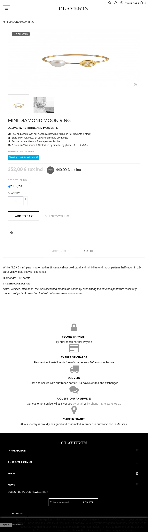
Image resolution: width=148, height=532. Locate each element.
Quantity (14, 193)
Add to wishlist (57, 216)
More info (58, 251)
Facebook (17, 513)
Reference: (13, 151)
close (6, 525)
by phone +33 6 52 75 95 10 (76, 145)
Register (88, 502)
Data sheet (89, 251)
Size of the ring (17, 180)
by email (54, 145)
